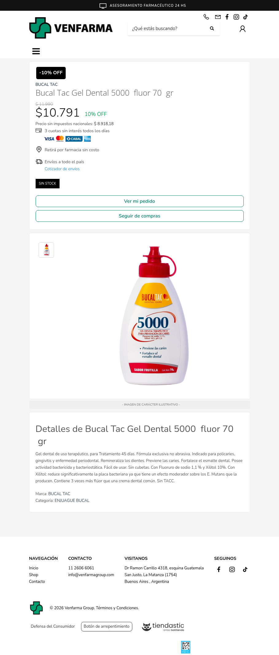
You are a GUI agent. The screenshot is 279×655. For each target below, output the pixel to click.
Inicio (33, 568)
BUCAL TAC (59, 494)
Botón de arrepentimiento (107, 626)
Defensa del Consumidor (53, 626)
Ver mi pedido (139, 201)
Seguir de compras (139, 216)
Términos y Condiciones (117, 608)
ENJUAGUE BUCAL (72, 500)
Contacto (37, 581)
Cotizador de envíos (62, 169)
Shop (33, 575)
